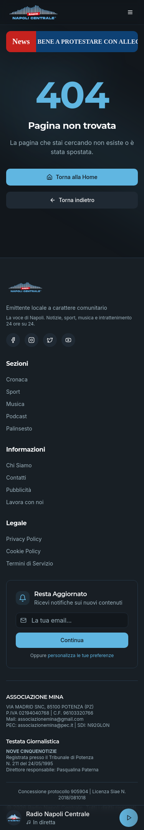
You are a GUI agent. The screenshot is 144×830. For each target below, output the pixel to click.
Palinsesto (19, 428)
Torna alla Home (71, 177)
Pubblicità (18, 489)
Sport (13, 391)
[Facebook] (13, 340)
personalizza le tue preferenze (81, 655)
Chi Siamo (19, 465)
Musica (15, 404)
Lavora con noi (24, 502)
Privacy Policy (24, 539)
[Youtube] (68, 340)
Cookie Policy (23, 551)
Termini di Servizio (29, 563)
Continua (71, 640)
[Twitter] (50, 340)
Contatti (16, 477)
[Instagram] (31, 340)
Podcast (16, 416)
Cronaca (17, 379)
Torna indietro (72, 200)
